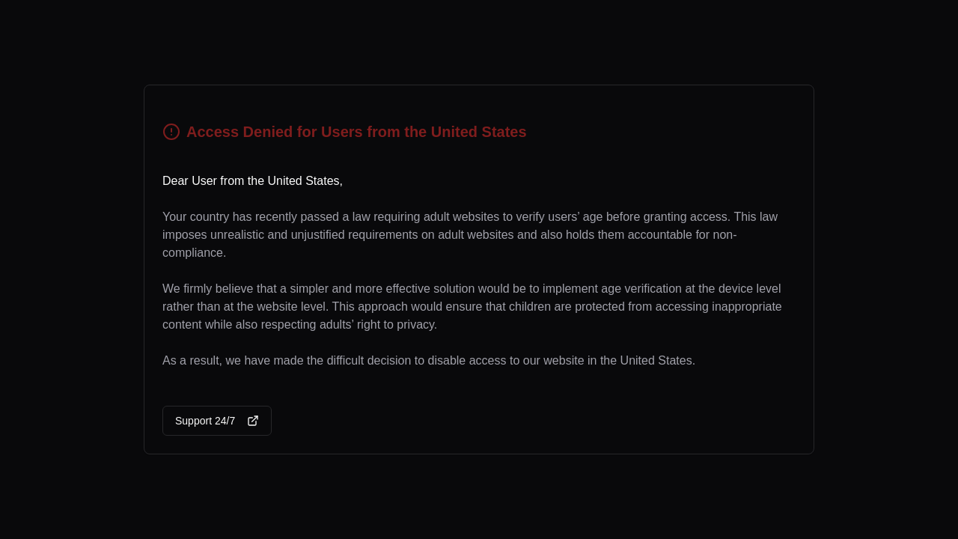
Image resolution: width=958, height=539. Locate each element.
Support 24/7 (217, 421)
